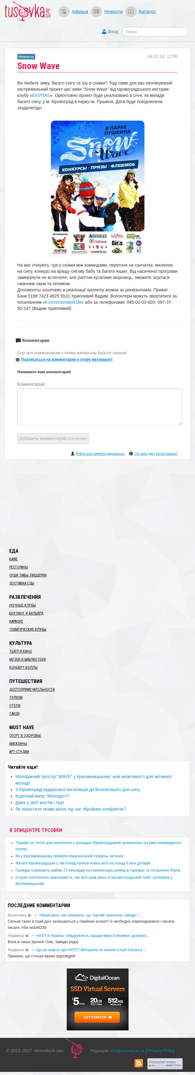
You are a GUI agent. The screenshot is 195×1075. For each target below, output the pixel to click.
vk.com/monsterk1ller (63, 302)
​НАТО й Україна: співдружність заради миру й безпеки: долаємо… (93, 936)
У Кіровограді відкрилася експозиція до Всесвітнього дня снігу (77, 789)
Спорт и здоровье (25, 735)
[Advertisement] (97, 502)
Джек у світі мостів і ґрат (39, 802)
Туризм (16, 697)
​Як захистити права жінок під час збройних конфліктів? (70, 809)
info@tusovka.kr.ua (127, 1050)
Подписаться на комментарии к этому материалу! (67, 359)
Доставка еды (21, 583)
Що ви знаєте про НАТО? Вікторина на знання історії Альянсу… (91, 950)
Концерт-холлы (23, 667)
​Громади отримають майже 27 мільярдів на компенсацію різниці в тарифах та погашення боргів (97, 870)
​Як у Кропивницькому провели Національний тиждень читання (69, 856)
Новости (113, 11)
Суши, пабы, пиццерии (28, 575)
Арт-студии (19, 752)
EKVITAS (41, 95)
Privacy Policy (161, 1050)
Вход (113, 31)
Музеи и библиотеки (27, 659)
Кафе (13, 559)
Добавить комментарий (53, 438)
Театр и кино (20, 651)
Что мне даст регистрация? (156, 453)
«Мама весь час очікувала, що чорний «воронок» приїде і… (90, 915)
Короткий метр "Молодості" (42, 796)
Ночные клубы (22, 605)
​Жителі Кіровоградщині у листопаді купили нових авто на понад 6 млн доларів (82, 863)
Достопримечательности (32, 689)
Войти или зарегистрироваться (100, 453)
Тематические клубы (27, 629)
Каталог (147, 11)
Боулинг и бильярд (26, 613)
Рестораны (18, 567)
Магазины (18, 744)
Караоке (16, 621)
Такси (14, 714)
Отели (14, 705)
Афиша (80, 11)
